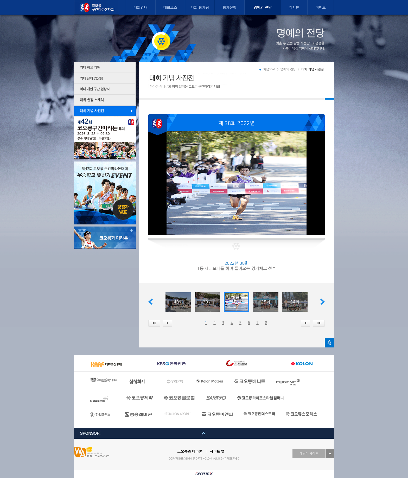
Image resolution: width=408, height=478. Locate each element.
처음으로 (269, 69)
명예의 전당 (262, 7)
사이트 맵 (217, 451)
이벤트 (320, 7)
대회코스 (170, 7)
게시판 (294, 7)
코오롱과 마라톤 (189, 451)
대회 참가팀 (200, 7)
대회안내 (141, 7)
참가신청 (230, 7)
